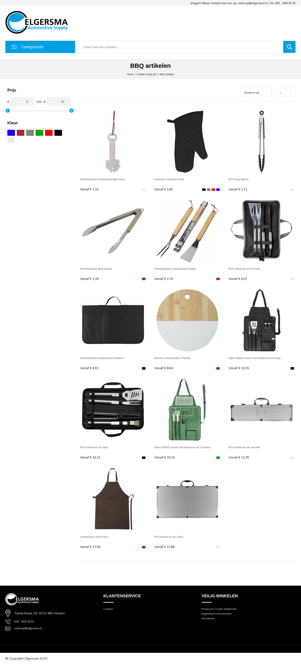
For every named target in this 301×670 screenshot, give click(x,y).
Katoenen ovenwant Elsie (172, 179)
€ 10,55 (240, 370)
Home (123, 74)
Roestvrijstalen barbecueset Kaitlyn (179, 269)
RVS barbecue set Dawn (172, 540)
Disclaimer (209, 626)
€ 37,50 (91, 550)
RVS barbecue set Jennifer (248, 450)
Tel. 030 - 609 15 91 (282, 3)
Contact (108, 614)
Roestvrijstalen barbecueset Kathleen (107, 359)
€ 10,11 (91, 460)
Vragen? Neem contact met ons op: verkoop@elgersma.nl (228, 3)
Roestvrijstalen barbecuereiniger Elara (107, 179)
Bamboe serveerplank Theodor (176, 359)
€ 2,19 (90, 279)
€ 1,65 (164, 189)
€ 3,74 (164, 279)
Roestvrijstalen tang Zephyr (100, 269)
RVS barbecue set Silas (97, 450)
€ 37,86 (165, 550)
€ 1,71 (239, 189)
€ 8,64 (164, 370)
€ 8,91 (90, 370)
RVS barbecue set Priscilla (248, 269)
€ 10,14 (165, 460)
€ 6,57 (239, 279)
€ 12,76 (240, 460)
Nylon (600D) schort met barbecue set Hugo (261, 359)
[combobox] (181, 47)
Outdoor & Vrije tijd (145, 74)
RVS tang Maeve (241, 179)
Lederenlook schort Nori (97, 540)
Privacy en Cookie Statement (222, 614)
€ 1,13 (90, 189)
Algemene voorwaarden (219, 620)
